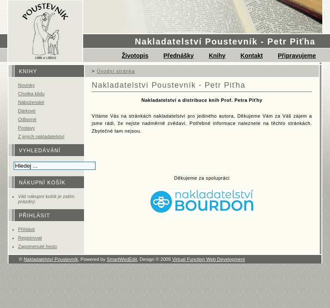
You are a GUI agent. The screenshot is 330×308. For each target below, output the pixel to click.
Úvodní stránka (116, 71)
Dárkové (27, 110)
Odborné (27, 119)
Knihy (217, 55)
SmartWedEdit (122, 259)
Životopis (135, 55)
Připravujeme (297, 55)
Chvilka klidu (31, 93)
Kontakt (251, 55)
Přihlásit (26, 229)
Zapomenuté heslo (37, 246)
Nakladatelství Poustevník (51, 259)
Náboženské (31, 102)
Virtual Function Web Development (208, 259)
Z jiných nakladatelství (41, 136)
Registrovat (30, 237)
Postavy (26, 127)
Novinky (26, 85)
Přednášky (178, 55)
